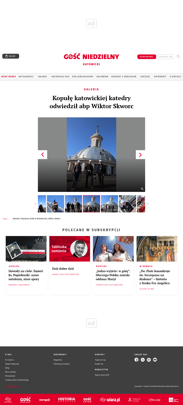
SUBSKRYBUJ (146, 57)
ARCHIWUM (102, 76)
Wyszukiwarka (178, 56)
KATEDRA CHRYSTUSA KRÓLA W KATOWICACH (30, 218)
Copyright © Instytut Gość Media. (146, 386)
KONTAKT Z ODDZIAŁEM (123, 76)
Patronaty (160, 76)
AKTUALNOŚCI (26, 76)
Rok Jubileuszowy (82, 76)
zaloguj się (165, 57)
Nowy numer (8, 76)
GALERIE (42, 76)
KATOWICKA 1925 (60, 76)
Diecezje (145, 76)
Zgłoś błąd (11, 386)
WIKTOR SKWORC (54, 218)
